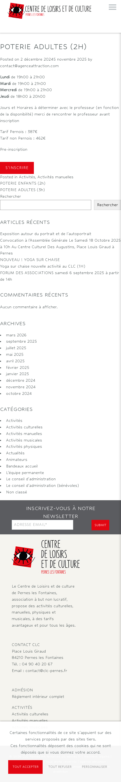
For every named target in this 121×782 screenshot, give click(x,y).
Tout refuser (60, 767)
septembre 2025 (21, 341)
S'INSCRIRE (16, 167)
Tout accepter (26, 767)
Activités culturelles (24, 427)
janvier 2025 (17, 374)
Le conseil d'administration (31, 479)
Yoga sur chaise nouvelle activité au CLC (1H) (42, 266)
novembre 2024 (21, 387)
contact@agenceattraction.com (29, 66)
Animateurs (16, 459)
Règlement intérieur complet (38, 696)
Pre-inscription (13, 149)
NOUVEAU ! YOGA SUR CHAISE (30, 259)
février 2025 (17, 367)
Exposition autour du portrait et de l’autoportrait (45, 234)
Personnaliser (94, 767)
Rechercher (10, 196)
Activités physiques (24, 446)
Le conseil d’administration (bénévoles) (42, 485)
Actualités (15, 453)
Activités (27, 177)
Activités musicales (24, 440)
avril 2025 (15, 361)
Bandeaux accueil (22, 466)
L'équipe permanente (25, 472)
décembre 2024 (20, 380)
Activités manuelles (55, 177)
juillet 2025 (16, 348)
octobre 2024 (19, 393)
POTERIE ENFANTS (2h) (24, 183)
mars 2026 (16, 335)
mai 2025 (14, 354)
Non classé (16, 492)
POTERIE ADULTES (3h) (23, 190)
